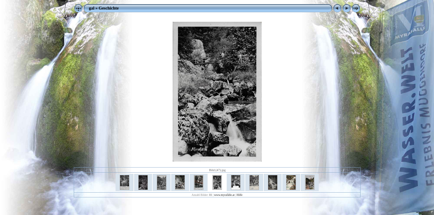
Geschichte (109, 8)
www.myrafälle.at (224, 194)
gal (91, 8)
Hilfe (240, 194)
